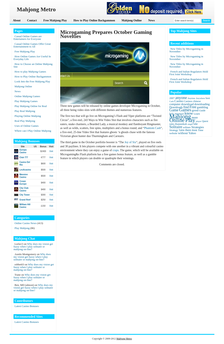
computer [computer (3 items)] (174, 104)
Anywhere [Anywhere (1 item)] (200, 98)
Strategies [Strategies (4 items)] (197, 127)
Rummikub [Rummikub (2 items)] (181, 124)
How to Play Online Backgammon (94, 20)
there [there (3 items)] (188, 130)
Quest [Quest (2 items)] (205, 121)
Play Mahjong (22, 228)
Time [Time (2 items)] (200, 130)
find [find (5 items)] (186, 107)
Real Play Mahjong (25, 120)
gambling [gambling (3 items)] (202, 107)
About (16, 20)
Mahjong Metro (124, 338)
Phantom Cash (152, 128)
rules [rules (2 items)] (171, 124)
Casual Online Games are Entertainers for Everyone (28, 37)
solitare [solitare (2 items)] (187, 127)
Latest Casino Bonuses (27, 306)
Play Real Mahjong (25, 111)
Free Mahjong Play (55, 20)
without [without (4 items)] (183, 133)
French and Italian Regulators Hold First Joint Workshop (188, 73)
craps (116, 150)
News (151, 20)
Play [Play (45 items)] (190, 120)
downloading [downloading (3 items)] (202, 104)
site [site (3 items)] (195, 123)
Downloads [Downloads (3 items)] (176, 107)
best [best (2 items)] (208, 98)
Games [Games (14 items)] (185, 109)
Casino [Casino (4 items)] (178, 101)
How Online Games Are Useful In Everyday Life (32, 58)
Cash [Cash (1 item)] (171, 101)
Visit (51, 151)
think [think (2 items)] (194, 130)
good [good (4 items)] (195, 110)
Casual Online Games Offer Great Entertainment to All (32, 45)
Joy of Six (130, 142)
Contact (32, 20)
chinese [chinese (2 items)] (197, 101)
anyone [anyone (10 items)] (181, 97)
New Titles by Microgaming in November (186, 50)
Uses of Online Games (26, 125)
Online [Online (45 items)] (176, 120)
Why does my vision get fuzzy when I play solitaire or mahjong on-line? (33, 246)
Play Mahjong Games (26, 101)
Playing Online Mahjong (28, 115)
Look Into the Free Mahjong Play (32, 81)
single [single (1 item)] (190, 124)
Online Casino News (26, 223)
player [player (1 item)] (198, 121)
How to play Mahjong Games (30, 71)
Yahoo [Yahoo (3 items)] (192, 133)
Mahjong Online (132, 20)
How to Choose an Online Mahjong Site (33, 65)
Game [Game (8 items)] (173, 110)
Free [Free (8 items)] (193, 107)
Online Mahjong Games (27, 96)
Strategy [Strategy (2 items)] (173, 130)
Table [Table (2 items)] (181, 130)
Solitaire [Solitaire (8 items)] (175, 127)
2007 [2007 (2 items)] (172, 98)
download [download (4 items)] (187, 104)
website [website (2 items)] (173, 133)
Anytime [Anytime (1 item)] (191, 98)
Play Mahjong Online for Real (31, 106)
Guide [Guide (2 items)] (202, 110)
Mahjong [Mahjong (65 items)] (180, 116)
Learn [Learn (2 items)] (197, 113)
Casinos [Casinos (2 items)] (188, 101)
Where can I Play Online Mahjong (33, 130)
